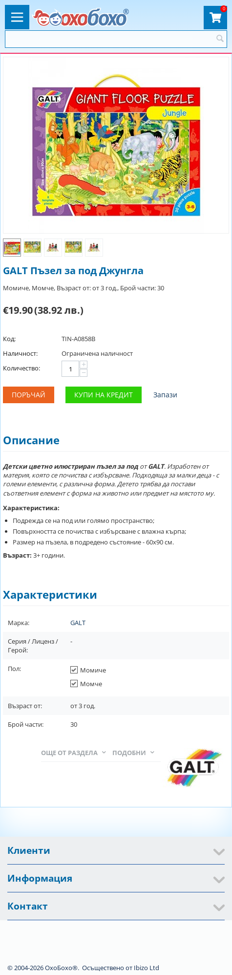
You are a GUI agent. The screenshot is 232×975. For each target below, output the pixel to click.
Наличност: (20, 353)
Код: (9, 338)
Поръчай (28, 394)
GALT (77, 622)
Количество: (21, 368)
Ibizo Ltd (146, 967)
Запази (165, 394)
